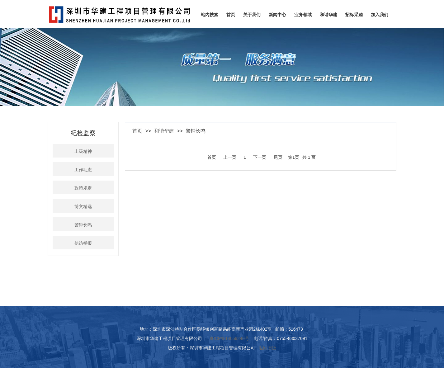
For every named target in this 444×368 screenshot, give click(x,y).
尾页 (278, 157)
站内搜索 (209, 14)
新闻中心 (277, 14)
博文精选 (83, 206)
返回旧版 (267, 347)
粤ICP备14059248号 (229, 338)
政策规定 (83, 188)
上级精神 (83, 151)
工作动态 (83, 169)
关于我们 (252, 14)
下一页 (259, 157)
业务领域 (303, 14)
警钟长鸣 (83, 225)
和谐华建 (328, 14)
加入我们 (379, 14)
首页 (230, 14)
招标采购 (354, 14)
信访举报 (83, 243)
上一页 (229, 157)
